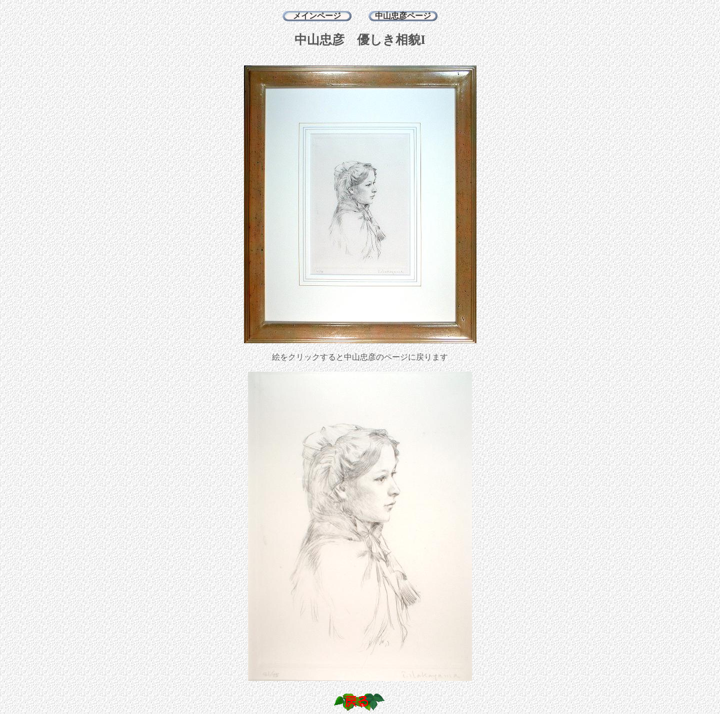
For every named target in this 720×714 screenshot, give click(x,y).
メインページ (317, 15)
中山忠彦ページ (403, 15)
